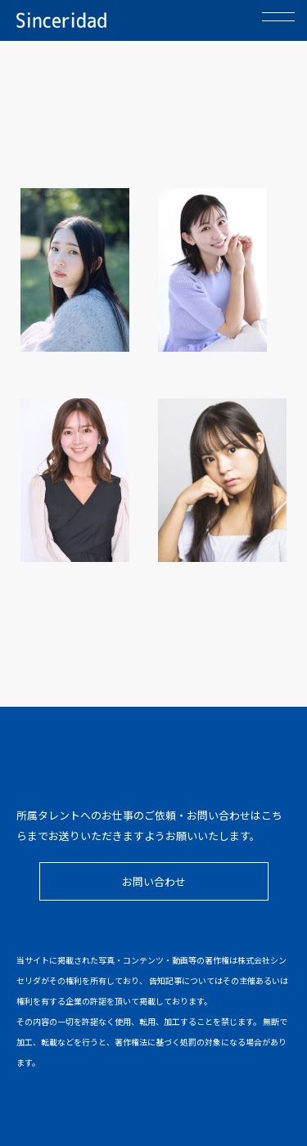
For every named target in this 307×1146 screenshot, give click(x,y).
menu (278, 31)
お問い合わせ (154, 881)
